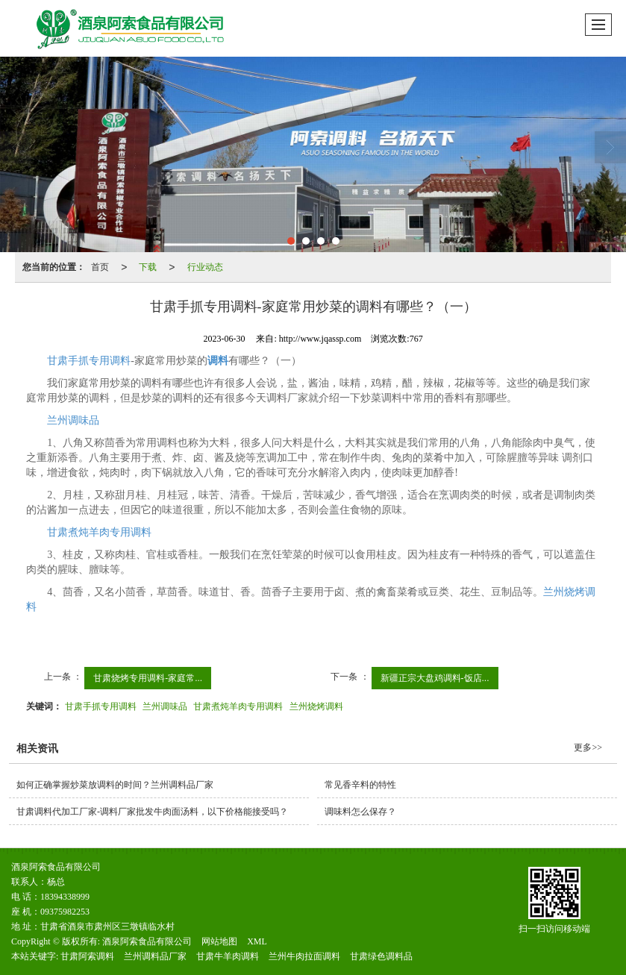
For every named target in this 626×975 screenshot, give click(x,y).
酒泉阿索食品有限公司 (147, 941)
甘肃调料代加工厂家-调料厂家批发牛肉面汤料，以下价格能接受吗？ (156, 811)
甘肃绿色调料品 (381, 956)
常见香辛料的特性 (360, 785)
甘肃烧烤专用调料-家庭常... (147, 678)
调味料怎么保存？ (360, 811)
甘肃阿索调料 (87, 956)
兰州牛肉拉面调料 (304, 956)
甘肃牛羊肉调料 (227, 956)
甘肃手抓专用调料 (89, 360)
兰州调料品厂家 (155, 956)
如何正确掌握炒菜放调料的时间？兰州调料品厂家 (114, 785)
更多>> (588, 747)
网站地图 (219, 941)
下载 (148, 267)
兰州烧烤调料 (316, 706)
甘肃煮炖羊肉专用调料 (99, 532)
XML (257, 941)
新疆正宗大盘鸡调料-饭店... (435, 678)
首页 (100, 267)
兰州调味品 (73, 420)
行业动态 (205, 267)
